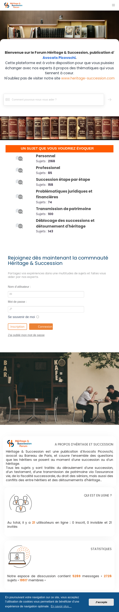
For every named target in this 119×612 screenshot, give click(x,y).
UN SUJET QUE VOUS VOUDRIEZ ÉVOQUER (57, 148)
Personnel (45, 155)
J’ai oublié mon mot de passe (26, 335)
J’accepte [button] (101, 602)
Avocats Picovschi (59, 57)
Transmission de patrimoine (63, 208)
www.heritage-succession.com (88, 78)
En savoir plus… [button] (61, 606)
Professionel (48, 167)
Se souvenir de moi (23, 317)
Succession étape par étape (63, 179)
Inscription (17, 327)
